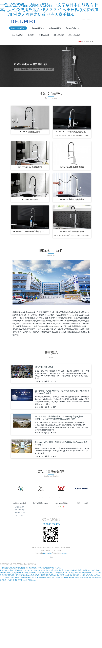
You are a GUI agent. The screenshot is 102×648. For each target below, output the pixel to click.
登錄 (83, 21)
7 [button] (59, 497)
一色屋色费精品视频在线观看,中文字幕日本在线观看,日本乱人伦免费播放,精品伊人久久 (30, 568)
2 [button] (43, 497)
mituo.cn (64, 553)
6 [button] (56, 497)
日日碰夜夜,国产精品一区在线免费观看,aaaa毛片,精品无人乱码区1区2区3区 (26, 575)
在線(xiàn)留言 (20, 510)
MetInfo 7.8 (47, 553)
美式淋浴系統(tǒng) (40, 503)
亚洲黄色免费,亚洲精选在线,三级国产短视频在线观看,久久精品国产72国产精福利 (72, 570)
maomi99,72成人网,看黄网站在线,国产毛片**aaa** (17, 573)
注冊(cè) (89, 21)
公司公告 (19, 515)
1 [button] (39, 497)
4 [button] (49, 497)
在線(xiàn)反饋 (20, 512)
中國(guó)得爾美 (19, 503)
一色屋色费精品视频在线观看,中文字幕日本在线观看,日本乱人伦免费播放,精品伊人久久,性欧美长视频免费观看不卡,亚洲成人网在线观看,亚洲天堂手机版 (49, 10)
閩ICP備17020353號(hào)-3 (51, 550)
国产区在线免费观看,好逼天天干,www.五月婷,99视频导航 (25, 577)
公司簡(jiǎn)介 (19, 507)
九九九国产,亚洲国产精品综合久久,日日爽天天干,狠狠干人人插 (22, 570)
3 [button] (46, 497)
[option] (21, 488)
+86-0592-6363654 (51, 524)
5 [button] (53, 497)
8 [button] (63, 497)
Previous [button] (12, 489)
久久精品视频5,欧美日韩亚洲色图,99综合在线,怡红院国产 (65, 577)
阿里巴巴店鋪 (82, 503)
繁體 (51, 557)
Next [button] (90, 489)
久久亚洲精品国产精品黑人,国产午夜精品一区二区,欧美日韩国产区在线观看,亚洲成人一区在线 (68, 573)
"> (60, 507)
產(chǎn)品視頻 (61, 503)
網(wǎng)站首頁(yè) (18, 28)
